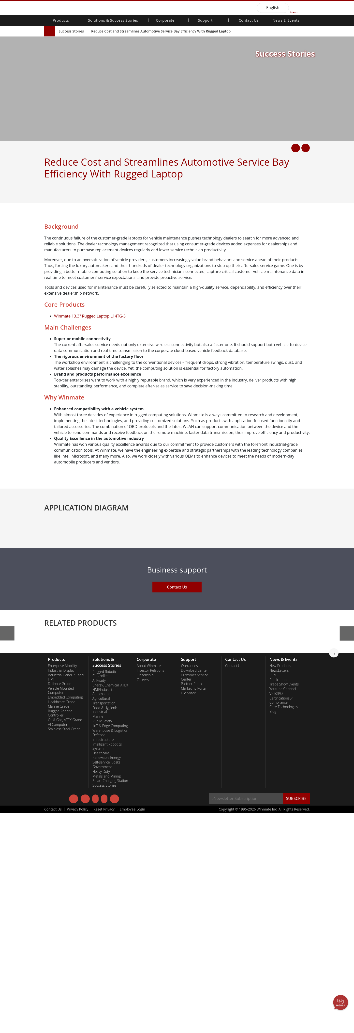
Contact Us (249, 20)
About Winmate (149, 886)
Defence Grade (59, 904)
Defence (98, 955)
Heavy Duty (101, 991)
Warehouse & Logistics (110, 950)
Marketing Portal (193, 908)
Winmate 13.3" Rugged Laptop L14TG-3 (90, 316)
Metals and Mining (106, 996)
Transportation (103, 923)
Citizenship (145, 895)
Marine (97, 936)
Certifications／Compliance (281, 920)
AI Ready (99, 900)
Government (102, 987)
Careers (143, 899)
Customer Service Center (194, 897)
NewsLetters (279, 890)
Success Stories (71, 31)
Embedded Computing (65, 917)
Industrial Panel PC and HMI (66, 897)
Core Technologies (283, 927)
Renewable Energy (106, 977)
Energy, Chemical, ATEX (110, 905)
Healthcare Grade (61, 922)
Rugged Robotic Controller (60, 933)
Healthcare (100, 973)
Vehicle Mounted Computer (61, 910)
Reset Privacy (104, 1029)
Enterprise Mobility (62, 886)
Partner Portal (192, 904)
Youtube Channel (282, 909)
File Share (188, 913)
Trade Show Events (284, 904)
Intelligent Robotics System (107, 966)
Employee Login (132, 1029)
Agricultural (101, 918)
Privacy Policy (77, 1029)
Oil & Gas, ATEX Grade (65, 940)
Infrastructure (103, 959)
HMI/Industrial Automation (103, 911)
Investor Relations (150, 890)
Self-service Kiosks (106, 982)
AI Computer (57, 944)
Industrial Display (61, 890)
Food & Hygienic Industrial (105, 929)
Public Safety (102, 941)
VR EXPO (276, 913)
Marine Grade (58, 926)
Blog (272, 931)
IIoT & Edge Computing (110, 945)
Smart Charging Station (110, 1001)
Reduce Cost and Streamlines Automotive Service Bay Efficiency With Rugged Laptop (161, 31)
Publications (278, 899)
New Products (280, 886)
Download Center (194, 890)
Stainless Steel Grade (64, 949)
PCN (272, 895)
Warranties (189, 886)
